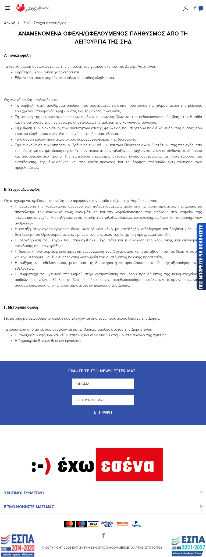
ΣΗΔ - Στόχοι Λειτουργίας (44, 23)
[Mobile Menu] (7, 8)
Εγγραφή (103, 413)
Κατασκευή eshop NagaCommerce (100, 548)
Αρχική (9, 23)
